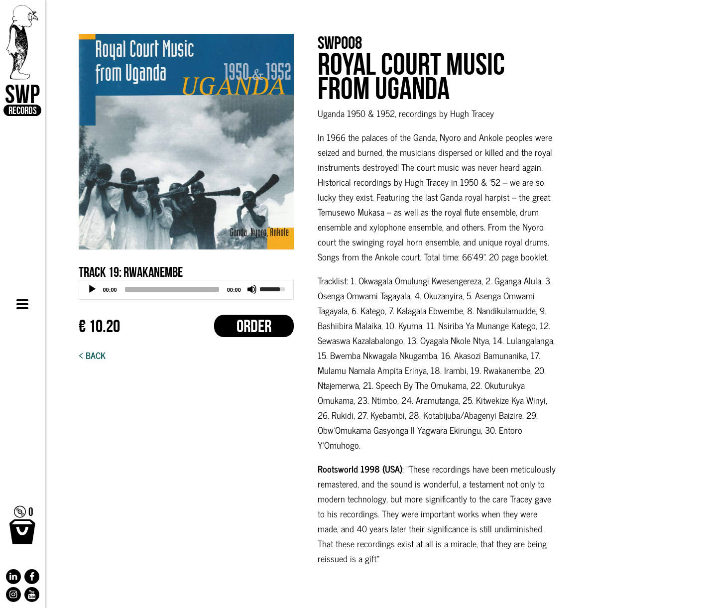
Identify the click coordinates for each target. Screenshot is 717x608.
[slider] (172, 289)
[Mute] (252, 289)
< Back (92, 355)
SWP (22, 60)
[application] (186, 290)
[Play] (92, 289)
